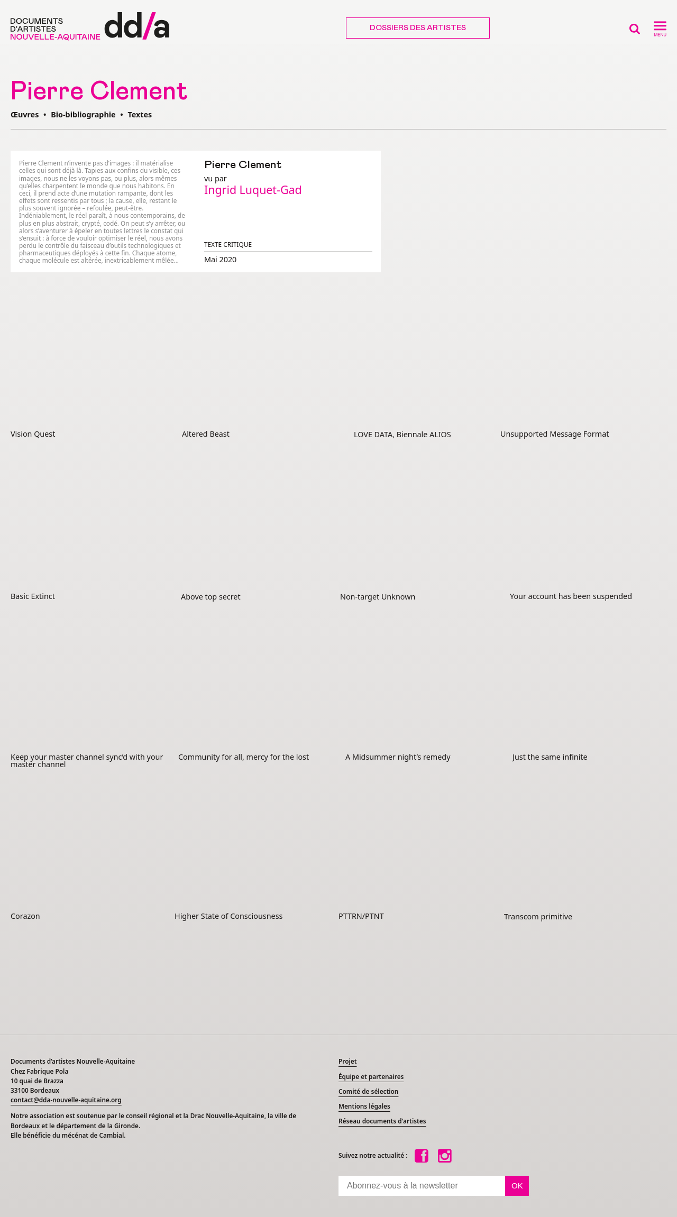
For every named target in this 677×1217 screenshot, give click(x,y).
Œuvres (25, 114)
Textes (139, 114)
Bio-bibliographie (83, 114)
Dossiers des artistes (418, 28)
